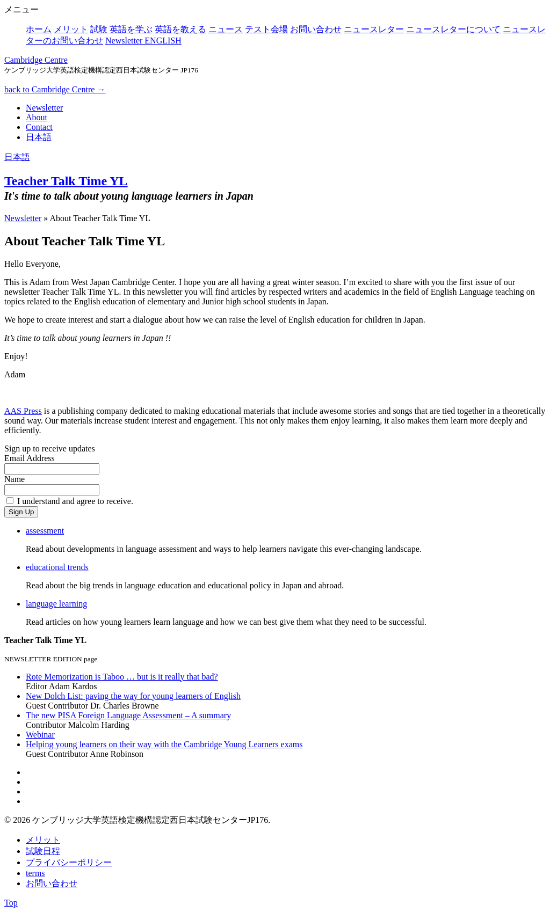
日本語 (39, 137)
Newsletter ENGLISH (143, 40)
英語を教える (180, 29)
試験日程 (43, 851)
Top (11, 902)
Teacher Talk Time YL (66, 181)
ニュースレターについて (453, 29)
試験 (98, 29)
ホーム (39, 29)
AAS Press (23, 410)
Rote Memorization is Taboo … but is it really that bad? (122, 676)
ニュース (225, 29)
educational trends (57, 567)
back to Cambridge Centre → (54, 89)
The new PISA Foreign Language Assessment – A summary (128, 715)
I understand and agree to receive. (75, 501)
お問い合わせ (316, 29)
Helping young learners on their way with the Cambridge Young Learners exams (164, 744)
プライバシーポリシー (69, 862)
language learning (56, 603)
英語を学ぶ (131, 29)
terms (35, 873)
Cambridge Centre (36, 59)
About (36, 117)
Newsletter (44, 107)
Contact (39, 127)
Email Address (29, 458)
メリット (71, 29)
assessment (45, 530)
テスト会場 (266, 29)
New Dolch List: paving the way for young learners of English (133, 696)
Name (14, 479)
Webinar (40, 734)
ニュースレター (374, 29)
